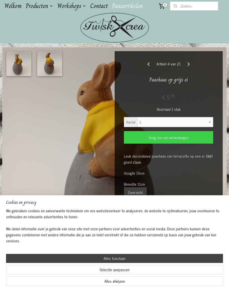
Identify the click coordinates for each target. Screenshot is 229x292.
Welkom (13, 6)
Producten (39, 6)
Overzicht (135, 192)
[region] (81, 271)
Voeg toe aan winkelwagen (168, 137)
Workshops (71, 6)
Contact (99, 6)
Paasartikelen (127, 6)
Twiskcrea (90, 232)
